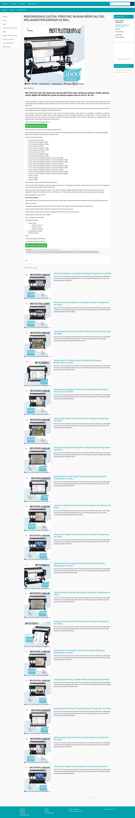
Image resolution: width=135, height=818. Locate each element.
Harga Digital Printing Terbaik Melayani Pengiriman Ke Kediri (82, 708)
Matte (4, 31)
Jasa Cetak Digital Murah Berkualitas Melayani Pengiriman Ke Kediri (81, 419)
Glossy (4, 20)
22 (100, 797)
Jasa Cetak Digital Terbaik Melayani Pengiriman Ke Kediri (81, 766)
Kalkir (4, 24)
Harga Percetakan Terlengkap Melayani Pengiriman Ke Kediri (82, 273)
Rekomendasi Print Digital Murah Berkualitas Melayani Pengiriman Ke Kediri (79, 564)
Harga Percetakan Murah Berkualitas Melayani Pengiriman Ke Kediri (81, 622)
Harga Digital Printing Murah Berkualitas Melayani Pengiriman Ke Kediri (77, 361)
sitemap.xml (111, 809)
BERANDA (6, 4)
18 (88, 797)
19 (91, 797)
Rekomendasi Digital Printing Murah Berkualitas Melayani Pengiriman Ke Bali (122, 26)
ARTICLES (22, 4)
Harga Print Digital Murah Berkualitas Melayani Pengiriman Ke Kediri (81, 535)
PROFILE (13, 4)
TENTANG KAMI (21, 10)
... (102, 797)
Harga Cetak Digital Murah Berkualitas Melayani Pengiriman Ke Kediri (82, 448)
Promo (119, 59)
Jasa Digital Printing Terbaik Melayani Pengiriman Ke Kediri (82, 679)
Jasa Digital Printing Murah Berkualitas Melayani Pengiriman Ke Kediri (82, 332)
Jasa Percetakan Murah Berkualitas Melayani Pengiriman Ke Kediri (82, 593)
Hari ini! (128, 59)
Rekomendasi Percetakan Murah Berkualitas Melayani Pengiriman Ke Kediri (79, 651)
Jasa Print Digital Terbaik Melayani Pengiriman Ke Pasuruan (46, 249)
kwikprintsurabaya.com (76, 811)
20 (94, 797)
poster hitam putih (8, 43)
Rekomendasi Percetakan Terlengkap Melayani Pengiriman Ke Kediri (81, 303)
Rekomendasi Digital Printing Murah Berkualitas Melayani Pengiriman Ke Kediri (81, 390)
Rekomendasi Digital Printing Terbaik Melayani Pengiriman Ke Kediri (81, 738)
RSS (106, 809)
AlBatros (5, 16)
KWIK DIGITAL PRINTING (10, 28)
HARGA (5, 10)
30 (105, 797)
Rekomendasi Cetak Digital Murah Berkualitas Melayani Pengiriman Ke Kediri (80, 477)
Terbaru (123, 59)
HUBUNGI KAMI (32, 4)
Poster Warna (7, 47)
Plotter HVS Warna (8, 39)
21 (97, 797)
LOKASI (12, 10)
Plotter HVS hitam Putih (10, 35)
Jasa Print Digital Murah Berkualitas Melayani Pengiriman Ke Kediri (82, 506)
